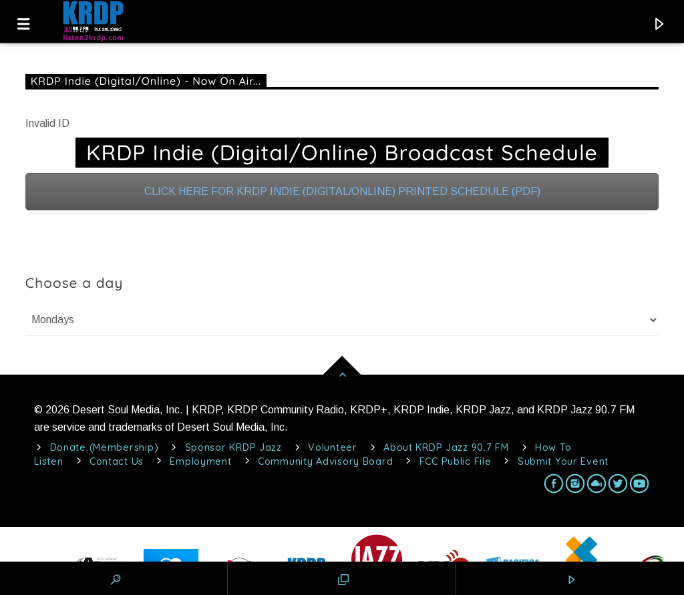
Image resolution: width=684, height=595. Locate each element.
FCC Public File (455, 461)
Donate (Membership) (104, 447)
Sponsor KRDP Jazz (233, 447)
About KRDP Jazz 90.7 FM (446, 447)
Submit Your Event (563, 461)
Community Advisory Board (325, 461)
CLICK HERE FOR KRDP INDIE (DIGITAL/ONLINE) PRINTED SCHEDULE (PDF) (342, 191)
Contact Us (117, 461)
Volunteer (332, 447)
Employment (200, 461)
